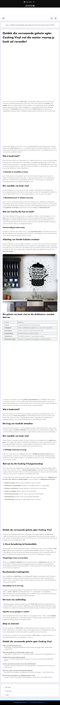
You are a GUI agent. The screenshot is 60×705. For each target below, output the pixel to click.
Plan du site (8, 687)
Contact (7, 695)
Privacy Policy (8, 691)
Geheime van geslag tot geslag (19, 479)
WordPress (28, 702)
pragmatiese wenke (36, 231)
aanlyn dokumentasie (8, 251)
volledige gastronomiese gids (47, 479)
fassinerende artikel (45, 207)
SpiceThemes (44, 702)
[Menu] (3, 18)
